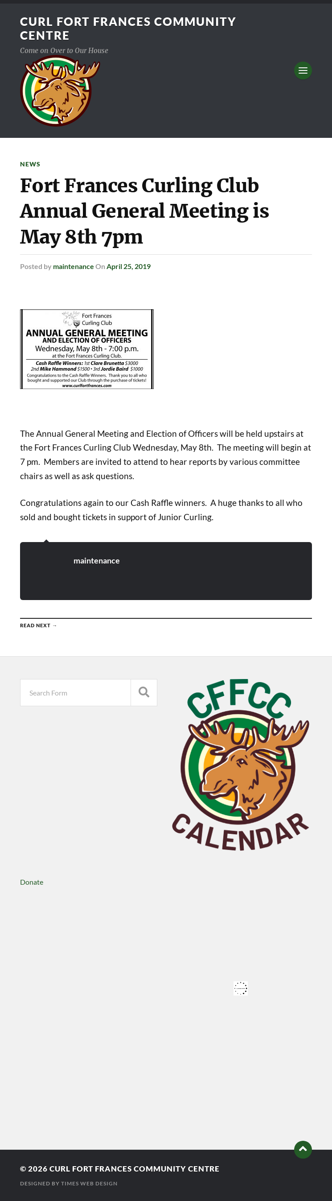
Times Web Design (89, 1183)
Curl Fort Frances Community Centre (134, 1168)
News (30, 164)
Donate (31, 882)
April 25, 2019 (129, 266)
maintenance (73, 266)
